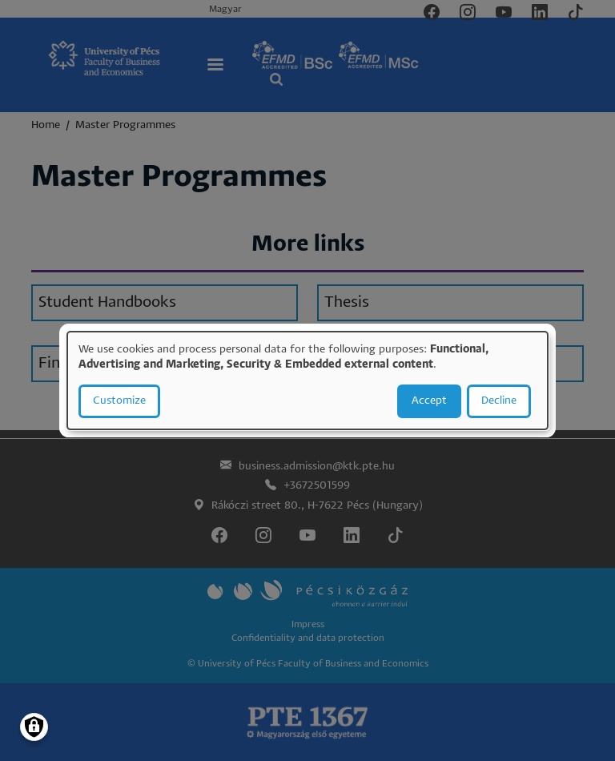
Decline (499, 401)
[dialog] (307, 380)
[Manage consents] (34, 727)
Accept (429, 401)
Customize (119, 401)
